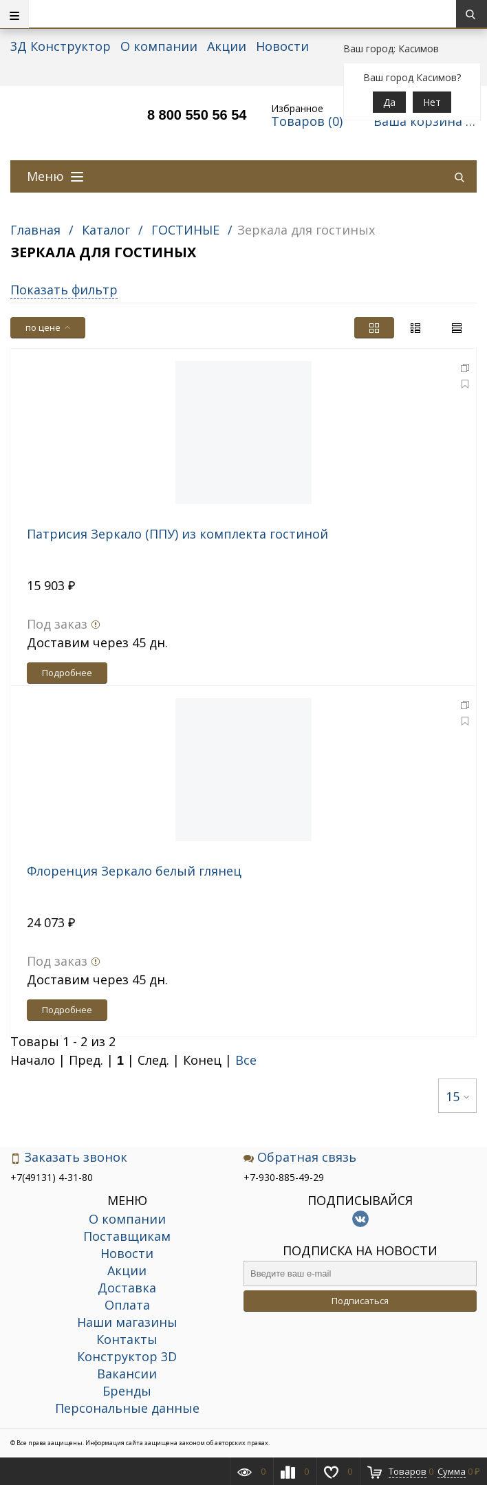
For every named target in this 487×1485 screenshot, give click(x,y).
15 (457, 1096)
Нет (432, 102)
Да (389, 102)
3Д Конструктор (60, 46)
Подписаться (360, 1300)
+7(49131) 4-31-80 (51, 1177)
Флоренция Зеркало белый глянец (134, 871)
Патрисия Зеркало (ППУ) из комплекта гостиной (177, 533)
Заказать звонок (68, 1157)
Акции (226, 46)
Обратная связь (300, 1157)
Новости (282, 46)
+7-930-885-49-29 (284, 1177)
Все (246, 1060)
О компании (158, 46)
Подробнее (67, 672)
